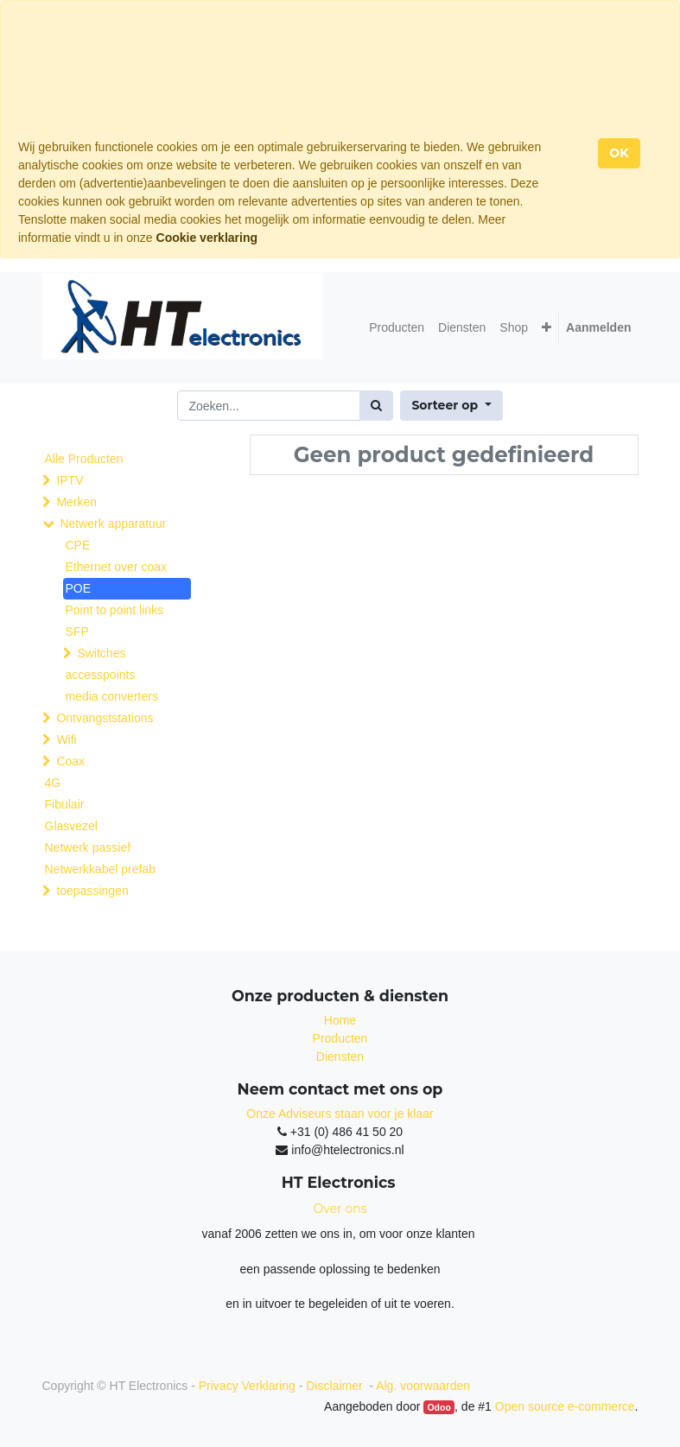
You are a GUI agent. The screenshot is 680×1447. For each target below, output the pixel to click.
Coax (70, 761)
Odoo (438, 1407)
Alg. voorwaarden (423, 1386)
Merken (76, 502)
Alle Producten (84, 459)
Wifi (66, 739)
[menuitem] (396, 328)
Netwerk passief (88, 847)
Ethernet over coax (117, 567)
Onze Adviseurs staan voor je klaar (339, 1113)
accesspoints (101, 675)
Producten (340, 1038)
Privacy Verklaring (247, 1386)
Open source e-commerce (565, 1406)
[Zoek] (376, 405)
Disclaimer (335, 1386)
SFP (77, 631)
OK (618, 153)
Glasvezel (71, 826)
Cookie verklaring (207, 237)
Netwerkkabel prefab (100, 869)
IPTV (69, 480)
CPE (78, 545)
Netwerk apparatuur (113, 523)
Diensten (340, 1056)
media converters (112, 696)
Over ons (340, 1208)
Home (340, 1020)
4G (53, 783)
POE (79, 588)
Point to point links (115, 610)
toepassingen (92, 891)
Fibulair (65, 804)
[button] (546, 328)
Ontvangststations (104, 718)
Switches (101, 653)
